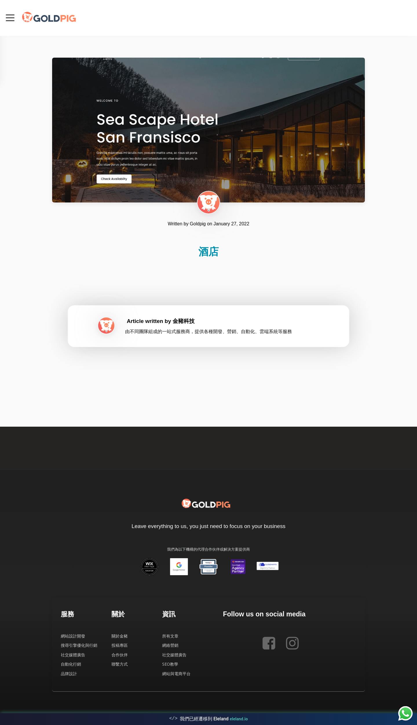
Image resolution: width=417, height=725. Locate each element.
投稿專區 (119, 645)
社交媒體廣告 (73, 655)
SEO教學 (170, 664)
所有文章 (170, 636)
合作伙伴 (119, 655)
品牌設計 (69, 673)
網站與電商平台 (176, 673)
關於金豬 (119, 636)
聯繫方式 (119, 664)
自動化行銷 (71, 664)
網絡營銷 (170, 645)
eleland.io (238, 717)
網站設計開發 (73, 636)
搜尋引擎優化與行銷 (79, 645)
